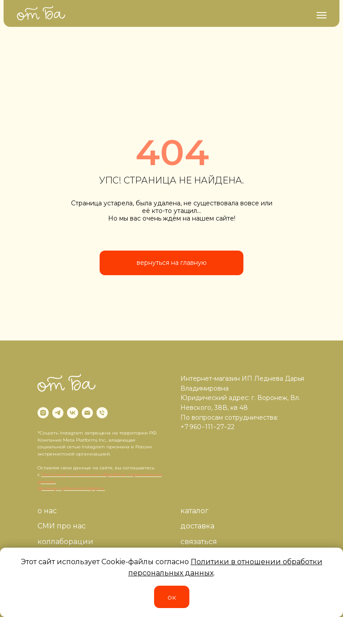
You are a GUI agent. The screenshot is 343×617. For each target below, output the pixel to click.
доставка (197, 526)
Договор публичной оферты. (71, 488)
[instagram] (43, 412)
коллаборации (65, 541)
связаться (198, 541)
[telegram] (57, 412)
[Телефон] (102, 412)
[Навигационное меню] (321, 15)
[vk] (72, 412)
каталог (194, 510)
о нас (47, 510)
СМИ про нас (62, 526)
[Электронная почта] (87, 412)
